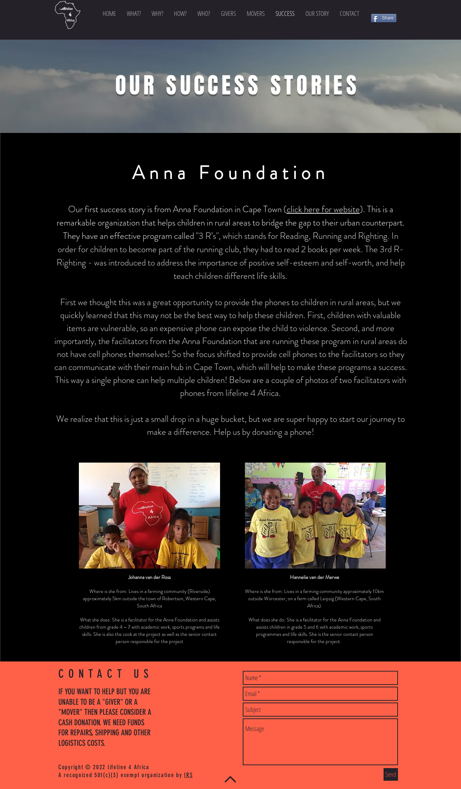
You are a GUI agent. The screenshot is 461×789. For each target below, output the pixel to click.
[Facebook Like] (385, 30)
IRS (188, 775)
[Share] (384, 18)
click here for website (323, 209)
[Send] (391, 774)
